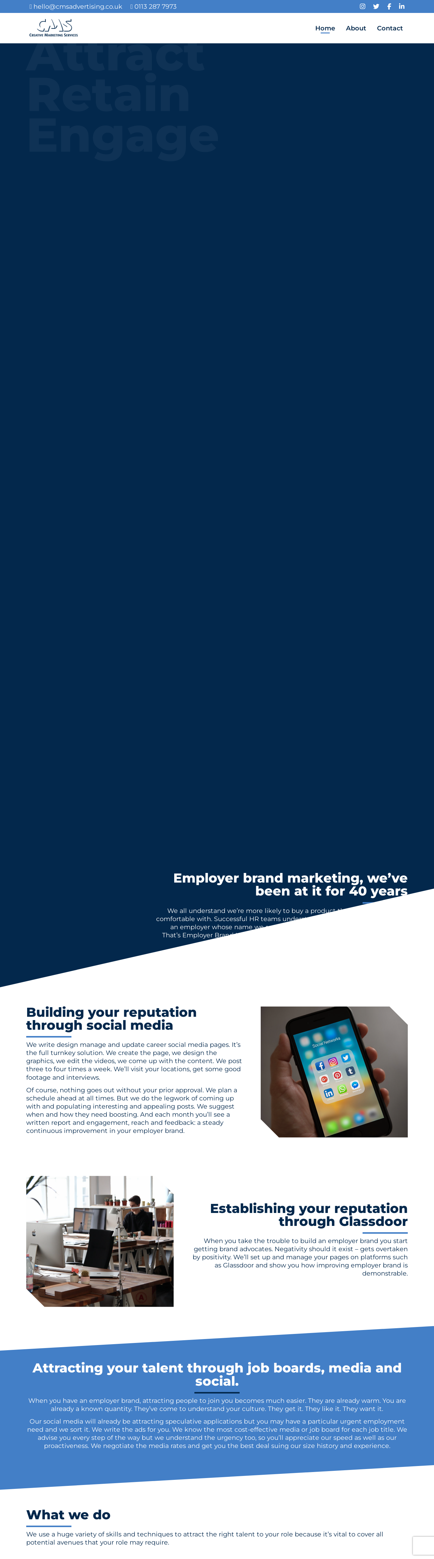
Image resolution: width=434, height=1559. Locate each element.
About (356, 28)
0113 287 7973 (153, 6)
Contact (390, 28)
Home (325, 28)
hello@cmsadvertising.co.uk (76, 6)
